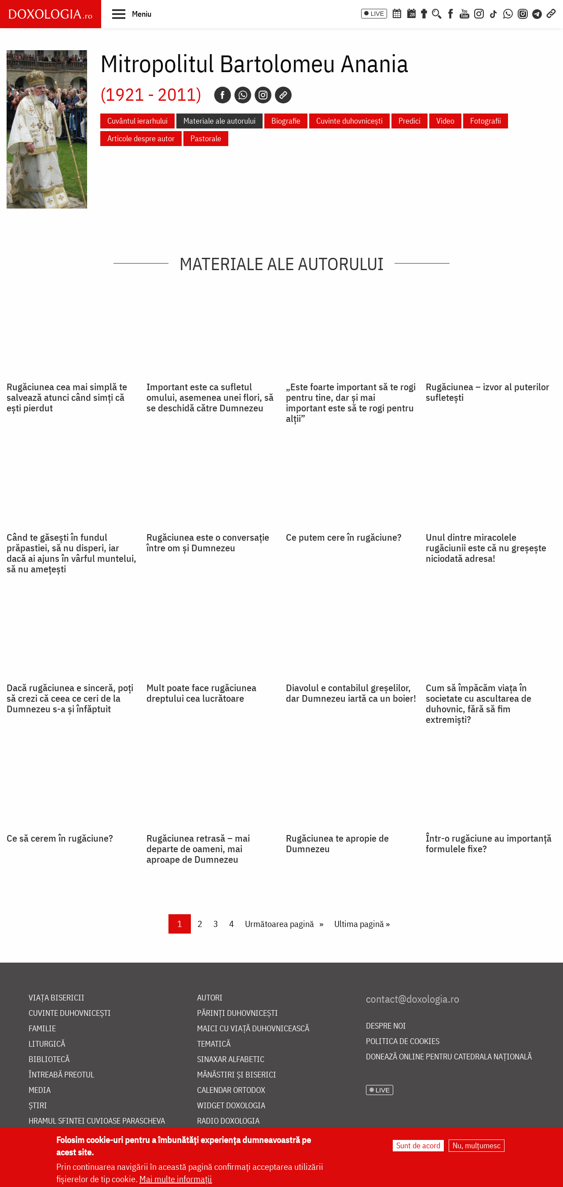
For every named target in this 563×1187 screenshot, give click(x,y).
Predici (409, 121)
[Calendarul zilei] (411, 13)
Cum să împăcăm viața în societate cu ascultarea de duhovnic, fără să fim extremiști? (478, 703)
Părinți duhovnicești (237, 1013)
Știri (38, 1105)
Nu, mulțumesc (477, 1145)
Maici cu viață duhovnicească (253, 1028)
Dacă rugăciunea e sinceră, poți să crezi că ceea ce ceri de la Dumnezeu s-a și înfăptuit (70, 698)
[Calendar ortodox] (397, 13)
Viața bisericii (56, 998)
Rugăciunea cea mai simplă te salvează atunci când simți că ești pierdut (67, 397)
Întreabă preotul (61, 1075)
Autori (210, 998)
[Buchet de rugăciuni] (424, 13)
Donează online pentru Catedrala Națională (449, 1057)
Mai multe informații (175, 1179)
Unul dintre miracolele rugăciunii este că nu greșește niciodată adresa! (486, 548)
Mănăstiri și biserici (236, 1075)
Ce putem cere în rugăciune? (344, 537)
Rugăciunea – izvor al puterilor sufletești (487, 392)
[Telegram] (537, 13)
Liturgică (47, 1044)
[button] (131, 13)
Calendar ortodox (231, 1090)
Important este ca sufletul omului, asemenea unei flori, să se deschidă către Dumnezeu (210, 397)
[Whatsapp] (242, 95)
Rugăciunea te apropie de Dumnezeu (337, 843)
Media (40, 1090)
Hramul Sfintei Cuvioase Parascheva (97, 1121)
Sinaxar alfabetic (230, 1059)
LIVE (377, 13)
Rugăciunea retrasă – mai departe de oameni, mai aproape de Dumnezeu (198, 849)
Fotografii (485, 121)
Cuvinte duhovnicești (349, 121)
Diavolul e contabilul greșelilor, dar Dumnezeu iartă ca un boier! (351, 692)
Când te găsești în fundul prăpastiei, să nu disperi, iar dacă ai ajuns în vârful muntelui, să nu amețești (71, 553)
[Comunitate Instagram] (522, 13)
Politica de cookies (402, 1041)
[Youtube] (464, 13)
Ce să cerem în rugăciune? (60, 838)
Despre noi (386, 1026)
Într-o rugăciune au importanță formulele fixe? (489, 843)
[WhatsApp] (508, 13)
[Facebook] (450, 13)
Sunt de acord (418, 1145)
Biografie (285, 121)
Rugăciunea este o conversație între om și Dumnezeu (207, 542)
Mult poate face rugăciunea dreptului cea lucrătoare (201, 692)
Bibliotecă (49, 1059)
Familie (42, 1028)
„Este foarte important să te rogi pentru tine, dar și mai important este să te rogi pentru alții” (351, 402)
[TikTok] (493, 13)
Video (445, 121)
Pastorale (205, 138)
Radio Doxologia (228, 1121)
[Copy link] (283, 95)
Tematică (213, 1044)
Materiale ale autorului (219, 121)
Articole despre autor (141, 138)
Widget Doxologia (231, 1105)
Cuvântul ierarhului (137, 121)
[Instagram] (479, 13)
